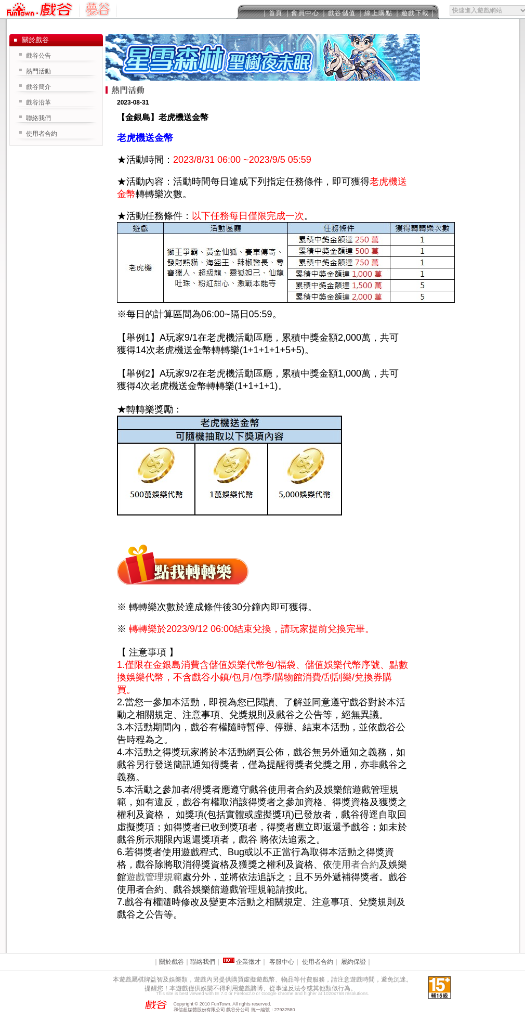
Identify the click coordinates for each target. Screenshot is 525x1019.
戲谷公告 (38, 55)
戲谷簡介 (38, 87)
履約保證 (353, 961)
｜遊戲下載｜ (415, 13)
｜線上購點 (375, 13)
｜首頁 (272, 13)
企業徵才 (248, 961)
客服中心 (281, 961)
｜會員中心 (302, 13)
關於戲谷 (171, 961)
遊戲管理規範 (154, 877)
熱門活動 (38, 71)
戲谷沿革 (38, 102)
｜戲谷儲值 (338, 13)
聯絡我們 (38, 118)
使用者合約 (355, 864)
